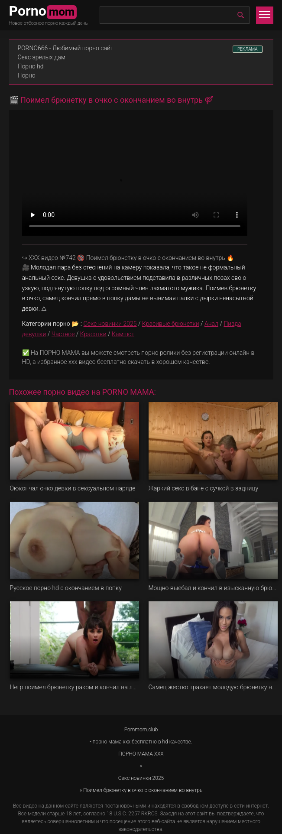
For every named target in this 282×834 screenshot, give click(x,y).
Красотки (93, 334)
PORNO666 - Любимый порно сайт (65, 48)
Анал (211, 323)
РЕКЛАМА (247, 49)
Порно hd (31, 66)
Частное (63, 334)
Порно (27, 75)
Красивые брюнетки (170, 323)
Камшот (123, 334)
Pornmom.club (141, 730)
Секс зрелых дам (42, 57)
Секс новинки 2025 (110, 323)
